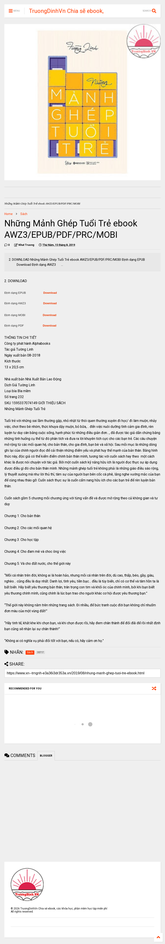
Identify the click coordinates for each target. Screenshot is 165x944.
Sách (23, 214)
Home (8, 214)
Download (50, 292)
